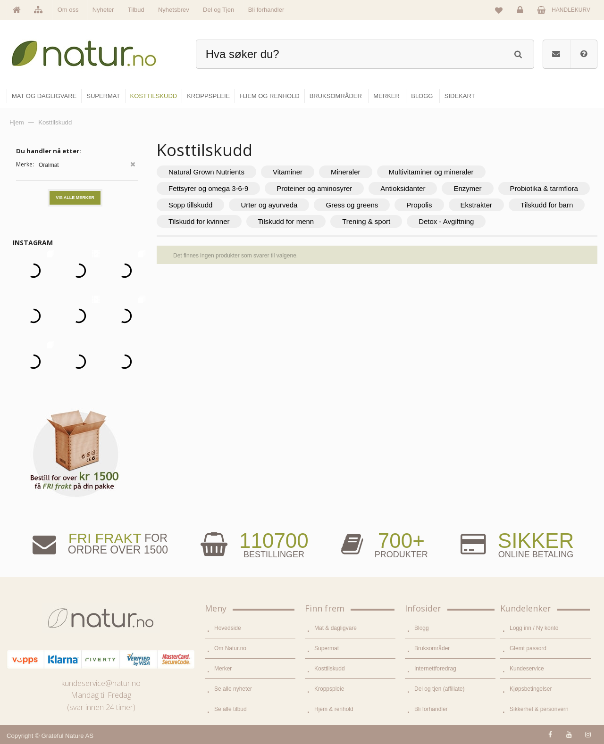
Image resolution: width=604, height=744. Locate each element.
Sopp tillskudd (190, 205)
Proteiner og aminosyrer (314, 188)
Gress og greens (352, 205)
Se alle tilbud (230, 709)
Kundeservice (527, 668)
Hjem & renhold (333, 709)
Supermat (326, 648)
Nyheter (103, 9)
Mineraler (346, 172)
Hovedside (227, 628)
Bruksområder (432, 648)
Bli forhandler (266, 9)
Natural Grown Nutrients (206, 172)
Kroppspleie (329, 689)
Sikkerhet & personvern (539, 709)
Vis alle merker (75, 197)
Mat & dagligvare (335, 628)
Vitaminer (287, 172)
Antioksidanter (402, 188)
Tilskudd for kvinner (199, 221)
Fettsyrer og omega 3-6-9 (208, 188)
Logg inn (521, 12)
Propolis (419, 205)
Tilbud (136, 9)
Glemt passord (528, 648)
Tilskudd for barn (546, 205)
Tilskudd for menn (286, 221)
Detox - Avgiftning (446, 221)
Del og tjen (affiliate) (439, 689)
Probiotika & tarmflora (544, 188)
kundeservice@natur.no (101, 683)
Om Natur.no (230, 648)
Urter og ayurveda (269, 205)
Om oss (68, 9)
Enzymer (467, 188)
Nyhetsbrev (173, 9)
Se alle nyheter (233, 689)
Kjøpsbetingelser (531, 689)
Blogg (421, 628)
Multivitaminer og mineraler (431, 172)
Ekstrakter (477, 205)
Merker (223, 668)
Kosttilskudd (329, 668)
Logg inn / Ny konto (534, 628)
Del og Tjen (218, 9)
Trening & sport (366, 221)
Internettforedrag (435, 668)
